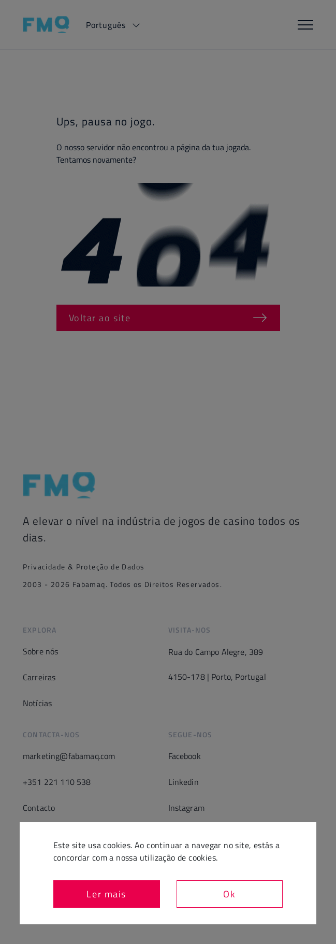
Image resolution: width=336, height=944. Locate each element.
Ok (229, 894)
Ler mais (106, 894)
